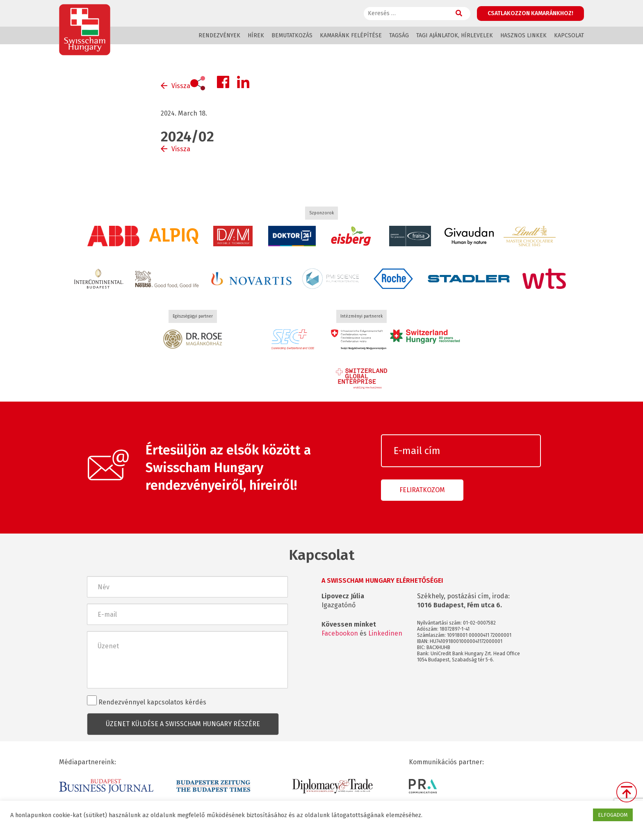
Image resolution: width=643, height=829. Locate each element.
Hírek (256, 35)
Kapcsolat (569, 35)
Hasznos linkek (523, 35)
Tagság (399, 35)
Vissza (180, 86)
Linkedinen (385, 633)
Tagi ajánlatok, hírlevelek (454, 35)
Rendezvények (219, 35)
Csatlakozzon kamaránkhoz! (530, 13)
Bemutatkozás (291, 35)
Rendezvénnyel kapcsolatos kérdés (146, 700)
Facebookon (340, 633)
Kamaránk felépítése (351, 35)
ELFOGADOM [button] (613, 815)
